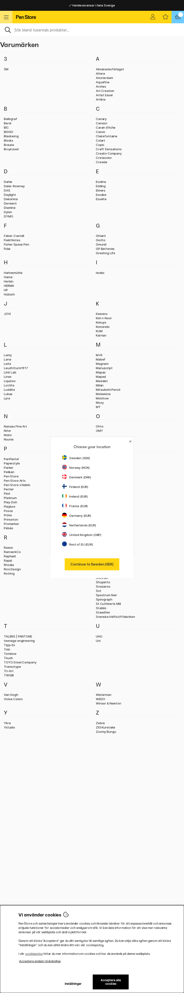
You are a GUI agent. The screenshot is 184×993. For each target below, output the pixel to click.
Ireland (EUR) (75, 496)
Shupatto (103, 582)
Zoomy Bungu (106, 732)
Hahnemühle (13, 273)
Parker (8, 467)
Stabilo (101, 608)
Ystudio (9, 727)
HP (6, 290)
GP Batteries (105, 249)
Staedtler (103, 612)
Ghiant (101, 236)
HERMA (9, 286)
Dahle (8, 182)
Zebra (100, 723)
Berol (7, 123)
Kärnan (101, 335)
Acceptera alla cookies (111, 982)
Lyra (7, 398)
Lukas (8, 394)
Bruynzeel (11, 149)
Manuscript (104, 368)
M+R (99, 355)
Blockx (8, 140)
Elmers (100, 190)
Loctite (9, 385)
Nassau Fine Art (15, 426)
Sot (98, 591)
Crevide (101, 162)
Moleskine (103, 394)
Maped (101, 377)
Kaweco (102, 314)
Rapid (8, 560)
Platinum (10, 498)
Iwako (100, 273)
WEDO (100, 699)
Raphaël (10, 556)
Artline (101, 99)
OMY (99, 431)
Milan (100, 385)
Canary (101, 119)
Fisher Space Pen (16, 244)
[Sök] (92, 29)
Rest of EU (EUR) (77, 544)
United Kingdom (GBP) (81, 535)
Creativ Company (109, 153)
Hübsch (9, 294)
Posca (8, 511)
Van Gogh (11, 695)
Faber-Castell (14, 236)
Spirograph (104, 599)
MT (98, 407)
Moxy (100, 402)
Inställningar (73, 984)
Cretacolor (104, 158)
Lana (7, 359)
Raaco (8, 547)
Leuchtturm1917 (16, 368)
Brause (9, 145)
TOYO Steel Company (20, 662)
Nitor (7, 431)
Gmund (101, 244)
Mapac (101, 372)
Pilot (7, 493)
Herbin (8, 281)
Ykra (7, 723)
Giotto (100, 240)
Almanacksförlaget (110, 69)
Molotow (102, 398)
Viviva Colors (13, 699)
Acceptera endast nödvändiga (40, 961)
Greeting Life (105, 253)
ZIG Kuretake (105, 727)
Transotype (12, 666)
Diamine (10, 208)
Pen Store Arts (15, 480)
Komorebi (102, 327)
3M (6, 69)
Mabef (100, 359)
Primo (8, 515)
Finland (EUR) (75, 487)
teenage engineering (19, 641)
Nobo (8, 435)
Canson (101, 123)
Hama (8, 277)
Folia (7, 249)
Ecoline (101, 182)
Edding (101, 186)
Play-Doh (10, 502)
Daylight (10, 195)
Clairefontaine (106, 136)
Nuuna (8, 439)
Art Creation (105, 91)
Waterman (103, 695)
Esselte (101, 199)
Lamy (8, 355)
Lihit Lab (10, 372)
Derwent (10, 203)
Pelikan (9, 472)
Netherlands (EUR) (79, 525)
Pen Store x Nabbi (17, 485)
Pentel (8, 489)
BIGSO (8, 132)
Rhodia (9, 565)
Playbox (9, 506)
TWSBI (9, 675)
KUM (99, 331)
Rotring (9, 573)
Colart (100, 140)
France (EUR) (75, 506)
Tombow (10, 654)
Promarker (11, 524)
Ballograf (10, 119)
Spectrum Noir (106, 595)
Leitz (7, 364)
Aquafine (102, 82)
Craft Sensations (109, 149)
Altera (100, 73)
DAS (7, 190)
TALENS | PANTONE (18, 636)
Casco (100, 132)
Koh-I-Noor (104, 318)
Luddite (9, 389)
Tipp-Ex (9, 645)
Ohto (99, 426)
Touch (8, 658)
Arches (101, 86)
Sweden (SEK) (76, 458)
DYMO (8, 216)
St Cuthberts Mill (108, 604)
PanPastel (11, 459)
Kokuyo (101, 322)
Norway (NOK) (76, 467)
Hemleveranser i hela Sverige (92, 5)
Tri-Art (9, 671)
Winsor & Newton (108, 703)
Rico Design (12, 569)
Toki (7, 649)
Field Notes (12, 240)
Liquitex (10, 381)
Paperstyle (12, 463)
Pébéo (8, 528)
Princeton (11, 519)
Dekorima (11, 199)
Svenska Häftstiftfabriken (115, 617)
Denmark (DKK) (76, 477)
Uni (98, 641)
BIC (6, 127)
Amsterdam (104, 78)
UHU (99, 636)
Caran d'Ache (105, 127)
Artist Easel (104, 95)
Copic (100, 145)
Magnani (102, 364)
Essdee (101, 195)
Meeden (102, 381)
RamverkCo (12, 552)
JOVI (7, 314)
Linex (8, 377)
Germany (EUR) (76, 516)
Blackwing (11, 136)
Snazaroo (103, 586)
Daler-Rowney (14, 186)
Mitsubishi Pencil (108, 389)
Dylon (8, 212)
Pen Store (11, 476)
